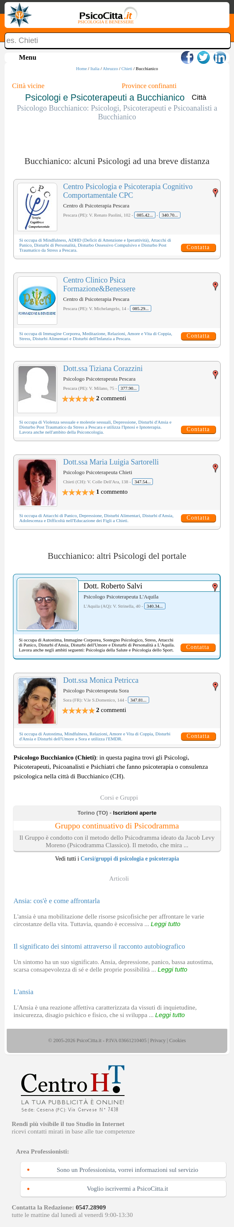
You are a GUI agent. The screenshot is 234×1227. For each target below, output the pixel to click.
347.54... (143, 481)
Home (81, 68)
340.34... (155, 605)
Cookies (177, 1040)
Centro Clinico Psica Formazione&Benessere (99, 284)
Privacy (157, 1040)
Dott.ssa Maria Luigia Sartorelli (111, 462)
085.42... (145, 214)
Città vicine (28, 86)
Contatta (198, 247)
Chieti (127, 68)
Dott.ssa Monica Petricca (100, 680)
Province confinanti (149, 86)
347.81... (138, 699)
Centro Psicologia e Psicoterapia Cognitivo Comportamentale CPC (128, 190)
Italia (94, 68)
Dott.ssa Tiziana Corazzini (102, 368)
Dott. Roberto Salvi (113, 586)
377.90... (129, 388)
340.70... (170, 214)
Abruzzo (110, 68)
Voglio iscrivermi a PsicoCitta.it (127, 1188)
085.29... (140, 308)
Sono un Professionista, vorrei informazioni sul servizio (127, 1169)
